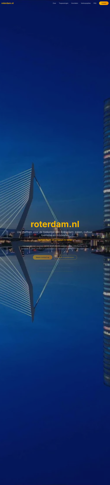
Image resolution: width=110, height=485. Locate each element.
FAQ (95, 3)
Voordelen (74, 3)
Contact (103, 3)
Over (54, 3)
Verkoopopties (86, 3)
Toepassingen (63, 3)
